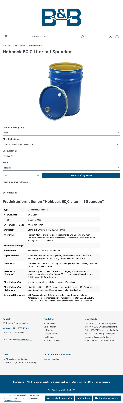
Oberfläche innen (11, 139)
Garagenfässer (50, 333)
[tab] (10, 192)
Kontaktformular (25, 340)
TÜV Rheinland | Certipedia (15, 359)
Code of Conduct (51, 359)
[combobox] (55, 36)
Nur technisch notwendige (59, 398)
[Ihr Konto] (110, 36)
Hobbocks (48, 330)
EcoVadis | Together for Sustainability (19, 362)
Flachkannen (49, 337)
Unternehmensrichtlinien (57, 354)
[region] (61, 91)
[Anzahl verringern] (5, 175)
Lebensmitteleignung (13, 127)
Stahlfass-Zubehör (52, 340)
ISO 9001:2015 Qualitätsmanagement (101, 323)
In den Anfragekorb (81, 175)
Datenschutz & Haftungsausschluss (52, 382)
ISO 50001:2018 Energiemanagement (101, 333)
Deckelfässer (50, 327)
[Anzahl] (22, 175)
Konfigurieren (83, 398)
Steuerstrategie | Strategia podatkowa (91, 382)
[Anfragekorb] (117, 36)
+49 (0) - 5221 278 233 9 (16, 328)
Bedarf (6, 162)
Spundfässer (49, 323)
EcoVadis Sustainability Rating (98, 337)
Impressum (18, 382)
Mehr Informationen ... (12, 401)
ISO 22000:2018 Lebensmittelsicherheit (102, 330)
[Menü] (6, 36)
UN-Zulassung (10, 150)
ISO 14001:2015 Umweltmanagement (101, 327)
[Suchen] (82, 36)
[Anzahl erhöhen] (38, 175)
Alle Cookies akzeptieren (107, 398)
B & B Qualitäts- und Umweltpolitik (100, 340)
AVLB (29, 382)
